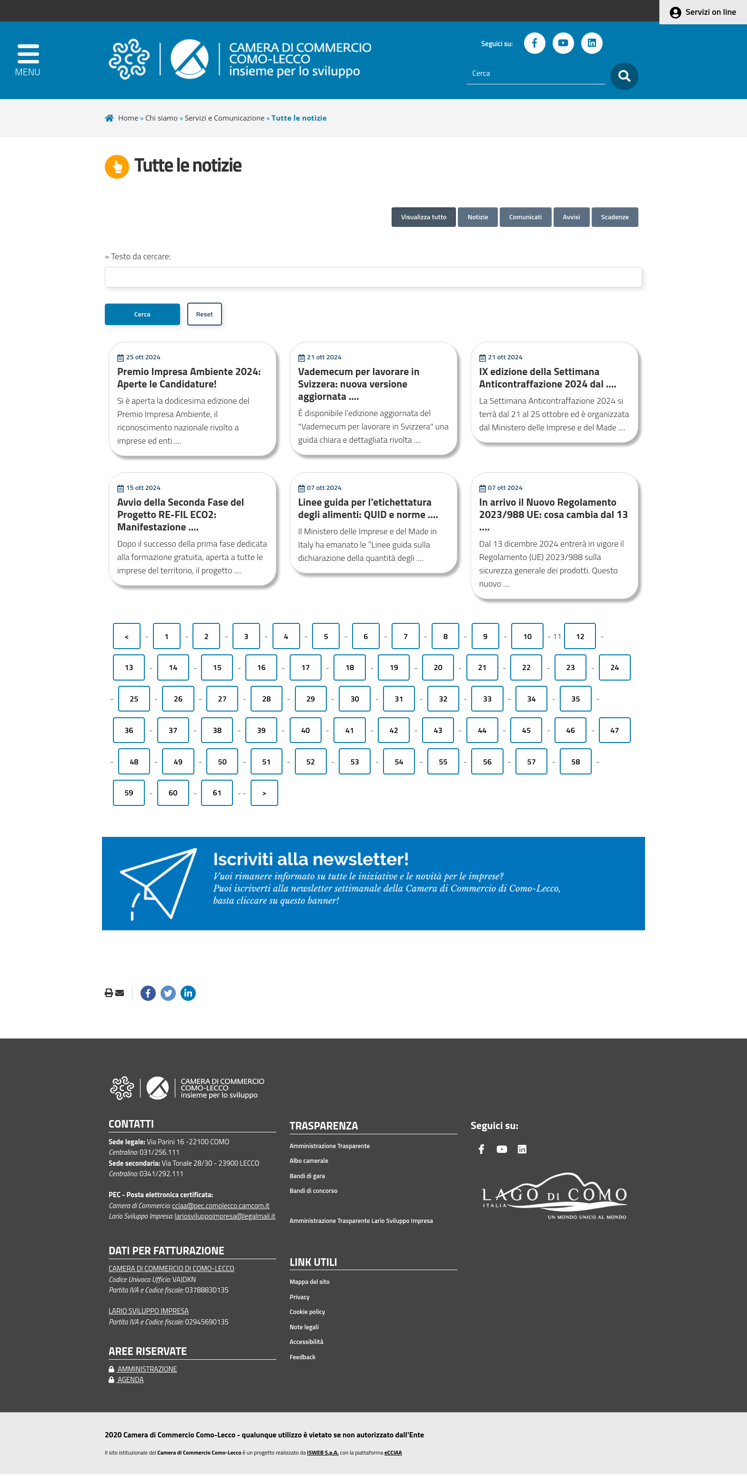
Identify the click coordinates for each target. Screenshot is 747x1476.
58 (575, 763)
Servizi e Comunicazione (224, 117)
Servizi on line (711, 11)
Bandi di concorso (313, 1192)
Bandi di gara (307, 1177)
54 (398, 763)
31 (398, 700)
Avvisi (571, 217)
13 (128, 669)
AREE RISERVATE (148, 1353)
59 (128, 795)
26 (178, 700)
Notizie (477, 217)
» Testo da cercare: (138, 256)
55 (443, 763)
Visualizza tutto (423, 217)
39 (261, 732)
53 (355, 763)
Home (128, 117)
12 (580, 638)
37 (173, 732)
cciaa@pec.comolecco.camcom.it (220, 1207)
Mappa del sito (310, 1284)
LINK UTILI (313, 1264)
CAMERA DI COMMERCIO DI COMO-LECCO (171, 1270)
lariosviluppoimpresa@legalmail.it (224, 1217)
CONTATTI (131, 1126)
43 (438, 732)
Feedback (302, 1359)
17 (305, 669)
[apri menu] (36, 60)
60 (173, 795)
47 (614, 732)
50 (222, 763)
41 (349, 732)
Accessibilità (306, 1344)
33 (487, 700)
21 (482, 669)
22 (526, 669)
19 (394, 669)
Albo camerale (309, 1162)
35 (575, 700)
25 (134, 700)
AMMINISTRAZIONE (143, 1370)
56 (487, 763)
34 (531, 700)
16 (261, 669)
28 (266, 700)
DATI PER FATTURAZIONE (166, 1253)
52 (310, 763)
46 (570, 732)
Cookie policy (307, 1314)
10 (527, 638)
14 (173, 669)
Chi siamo (161, 117)
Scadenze (615, 217)
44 (482, 732)
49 (178, 763)
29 (310, 700)
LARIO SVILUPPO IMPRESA (149, 1312)
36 (128, 732)
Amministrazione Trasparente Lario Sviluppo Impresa (361, 1222)
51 (266, 763)
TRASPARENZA (324, 1128)
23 (570, 669)
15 (217, 669)
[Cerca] (536, 73)
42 (394, 732)
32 (443, 700)
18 (349, 669)
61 (217, 795)
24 (614, 669)
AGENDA (126, 1381)
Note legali (304, 1328)
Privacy (300, 1298)
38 (217, 732)
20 (438, 669)
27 (222, 700)
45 (526, 732)
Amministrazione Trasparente (330, 1147)
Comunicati (525, 217)
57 (531, 763)
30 (355, 700)
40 (305, 732)
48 (134, 763)
